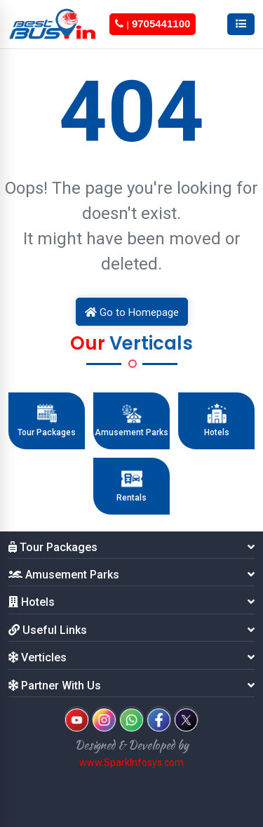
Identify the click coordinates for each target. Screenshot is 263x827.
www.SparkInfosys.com (131, 762)
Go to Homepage (132, 312)
